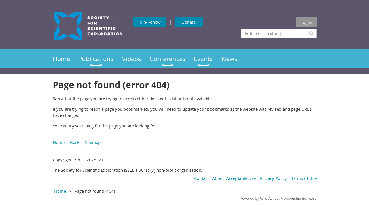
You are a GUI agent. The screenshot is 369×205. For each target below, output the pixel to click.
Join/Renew (150, 22)
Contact (201, 178)
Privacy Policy (273, 178)
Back (74, 142)
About (218, 178)
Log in (306, 22)
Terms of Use (304, 178)
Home (59, 142)
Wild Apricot (269, 198)
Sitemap (93, 142)
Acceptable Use (241, 178)
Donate (189, 22)
